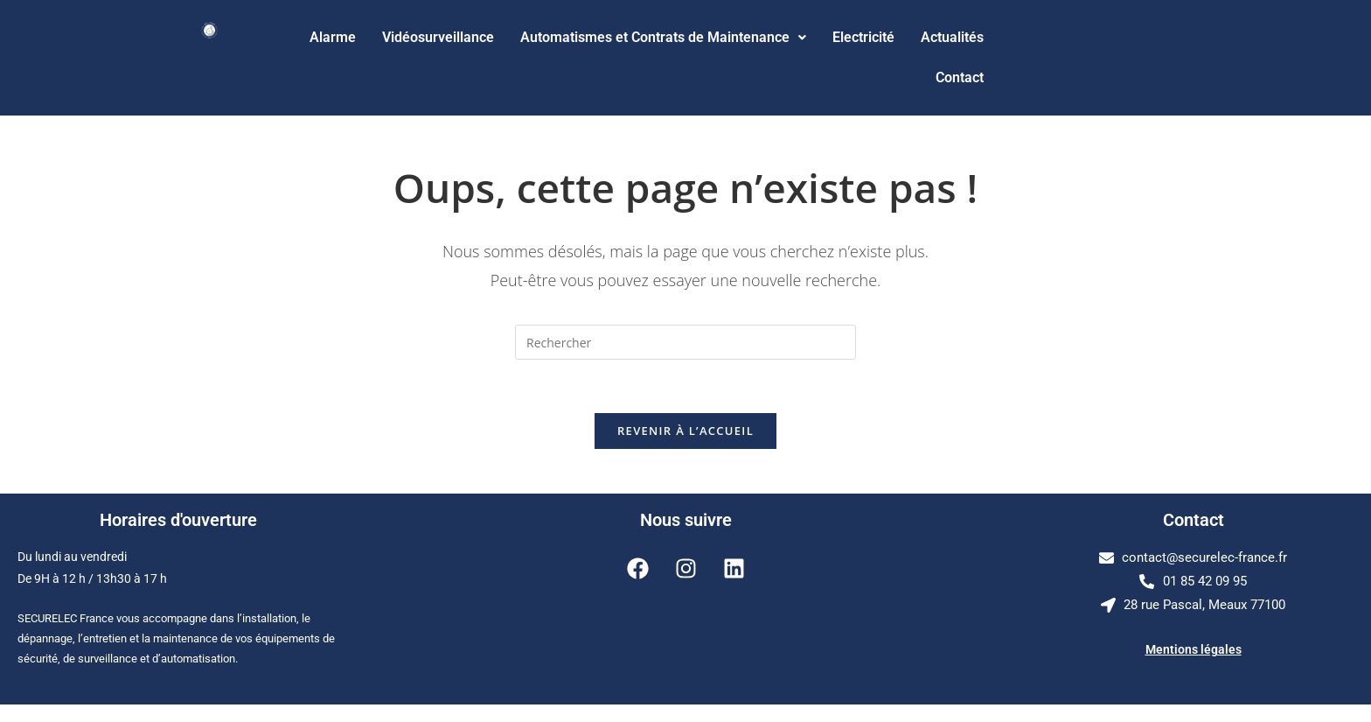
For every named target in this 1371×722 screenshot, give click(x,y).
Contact (960, 77)
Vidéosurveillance (438, 37)
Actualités (952, 37)
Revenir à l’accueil (685, 430)
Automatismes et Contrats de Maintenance (663, 37)
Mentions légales (1193, 649)
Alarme (333, 37)
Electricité (863, 37)
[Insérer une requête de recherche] (685, 342)
